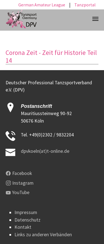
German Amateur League (41, 4)
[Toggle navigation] (95, 19)
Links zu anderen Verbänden (43, 235)
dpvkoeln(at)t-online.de (45, 151)
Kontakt (22, 227)
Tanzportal (85, 4)
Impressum (25, 212)
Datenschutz (27, 220)
